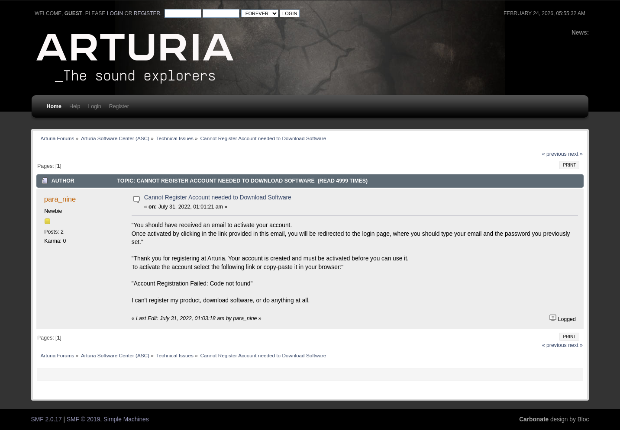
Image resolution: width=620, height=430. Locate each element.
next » (575, 154)
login (115, 13)
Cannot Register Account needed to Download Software (217, 197)
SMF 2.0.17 (46, 419)
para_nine (60, 199)
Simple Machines (126, 419)
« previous (554, 154)
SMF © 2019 (83, 419)
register (147, 13)
